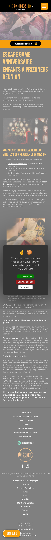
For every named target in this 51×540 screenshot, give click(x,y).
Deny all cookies (25, 282)
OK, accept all (25, 276)
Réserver (12, 533)
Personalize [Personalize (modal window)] (25, 287)
